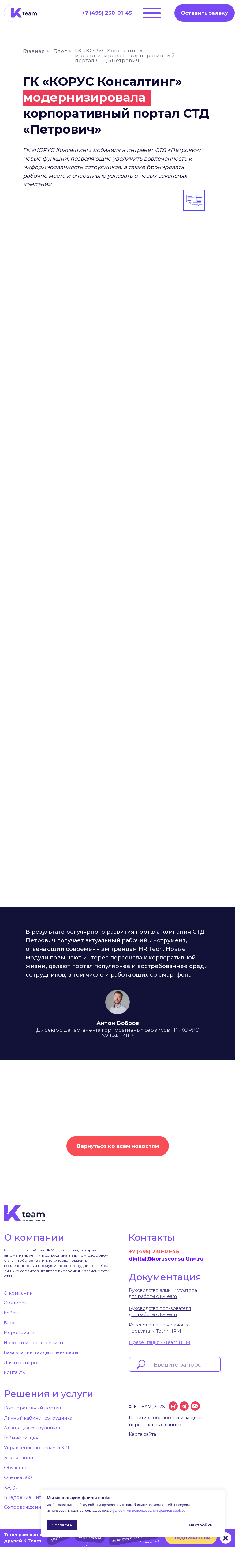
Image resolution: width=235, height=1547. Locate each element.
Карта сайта (142, 1434)
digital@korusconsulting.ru (166, 1259)
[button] (204, 13)
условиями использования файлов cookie (148, 1510)
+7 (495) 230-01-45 (154, 1251)
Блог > (63, 51)
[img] (24, 12)
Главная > (36, 51)
